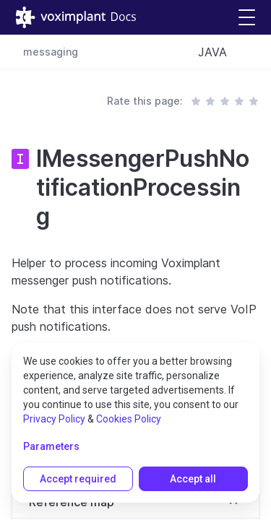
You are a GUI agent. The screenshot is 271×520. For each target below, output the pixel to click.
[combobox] (223, 52)
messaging (50, 52)
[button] (246, 17)
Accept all (193, 479)
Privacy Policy (54, 419)
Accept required (78, 479)
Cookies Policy (128, 419)
